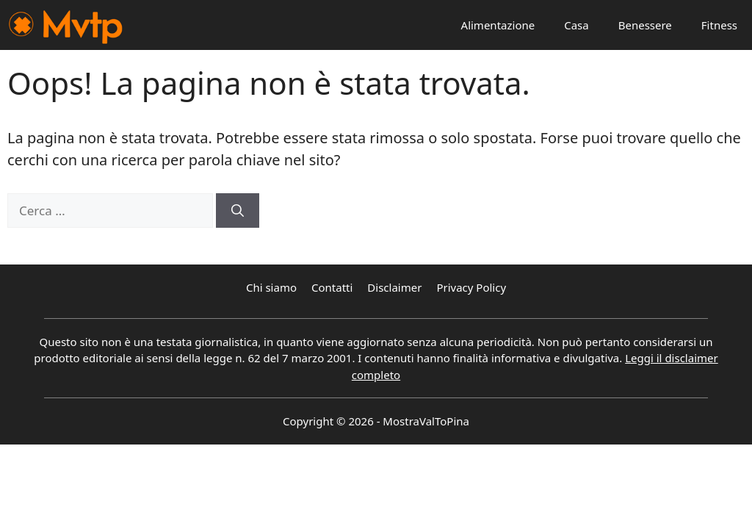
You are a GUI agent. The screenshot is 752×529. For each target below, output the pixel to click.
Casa (576, 25)
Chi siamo (271, 287)
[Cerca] (237, 210)
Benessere (645, 25)
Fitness (719, 25)
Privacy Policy (471, 287)
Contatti (331, 287)
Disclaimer (394, 287)
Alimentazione (498, 25)
